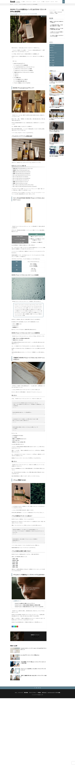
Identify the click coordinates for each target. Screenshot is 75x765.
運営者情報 (26, 692)
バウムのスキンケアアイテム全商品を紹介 (20, 65)
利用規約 (39, 692)
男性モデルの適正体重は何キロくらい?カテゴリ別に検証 (56, 143)
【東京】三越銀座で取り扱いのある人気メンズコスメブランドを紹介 (33, 676)
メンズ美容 (23, 1)
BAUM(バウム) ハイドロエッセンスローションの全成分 (22, 68)
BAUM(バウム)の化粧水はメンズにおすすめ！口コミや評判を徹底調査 (28, 4)
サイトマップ (20, 692)
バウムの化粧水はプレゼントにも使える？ (20, 79)
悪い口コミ (16, 75)
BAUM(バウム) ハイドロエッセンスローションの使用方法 (23, 70)
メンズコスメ (18, 1)
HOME (12, 4)
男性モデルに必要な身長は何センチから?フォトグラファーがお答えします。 (56, 131)
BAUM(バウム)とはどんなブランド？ (19, 63)
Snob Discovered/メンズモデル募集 (54, 692)
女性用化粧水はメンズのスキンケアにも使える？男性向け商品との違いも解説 (56, 29)
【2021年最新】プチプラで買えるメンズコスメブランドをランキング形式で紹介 (33, 662)
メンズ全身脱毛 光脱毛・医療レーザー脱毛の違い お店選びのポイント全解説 (56, 25)
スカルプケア (47, 1)
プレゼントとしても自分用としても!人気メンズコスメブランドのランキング (33, 669)
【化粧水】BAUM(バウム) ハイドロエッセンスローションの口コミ (23, 72)
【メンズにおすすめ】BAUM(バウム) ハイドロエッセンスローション (24, 67)
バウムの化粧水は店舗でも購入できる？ (20, 81)
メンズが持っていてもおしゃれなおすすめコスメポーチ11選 (56, 82)
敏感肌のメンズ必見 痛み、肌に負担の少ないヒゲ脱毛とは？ (56, 22)
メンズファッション (29, 1)
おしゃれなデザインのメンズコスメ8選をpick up (30, 655)
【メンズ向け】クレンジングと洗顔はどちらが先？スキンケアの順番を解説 (56, 107)
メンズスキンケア (52, 13)
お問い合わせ (44, 692)
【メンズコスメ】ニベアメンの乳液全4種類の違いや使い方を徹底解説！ (56, 156)
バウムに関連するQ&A (17, 77)
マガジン (56, 1)
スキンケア (52, 1)
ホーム (16, 692)
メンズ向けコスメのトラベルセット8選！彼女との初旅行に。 (56, 119)
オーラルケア (53, 45)
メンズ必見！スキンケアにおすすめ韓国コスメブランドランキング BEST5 (56, 32)
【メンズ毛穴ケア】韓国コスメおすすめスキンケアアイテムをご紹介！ (56, 36)
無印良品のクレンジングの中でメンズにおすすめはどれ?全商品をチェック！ (56, 95)
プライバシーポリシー (33, 692)
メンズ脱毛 (42, 1)
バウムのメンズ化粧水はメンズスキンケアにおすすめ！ (22, 83)
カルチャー (34, 1)
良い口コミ (16, 74)
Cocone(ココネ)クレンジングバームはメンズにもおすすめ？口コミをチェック (33, 649)
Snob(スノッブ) (40, 694)
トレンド (38, 1)
